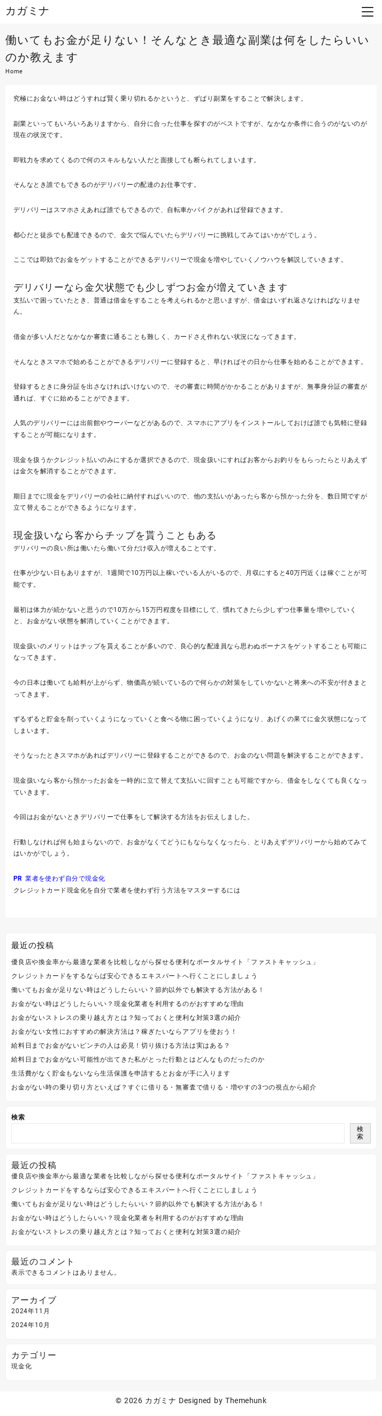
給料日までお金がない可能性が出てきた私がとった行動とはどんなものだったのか (138, 1059)
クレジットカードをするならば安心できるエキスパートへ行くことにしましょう (134, 976)
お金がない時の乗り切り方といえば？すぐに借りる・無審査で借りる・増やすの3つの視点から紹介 (164, 1087)
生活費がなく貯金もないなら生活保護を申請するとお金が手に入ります (121, 1073)
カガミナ (27, 10)
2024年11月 (30, 1311)
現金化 (21, 1366)
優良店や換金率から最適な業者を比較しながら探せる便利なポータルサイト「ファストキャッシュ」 (165, 962)
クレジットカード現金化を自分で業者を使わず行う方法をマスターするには (126, 890)
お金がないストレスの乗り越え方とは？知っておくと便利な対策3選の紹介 (126, 1017)
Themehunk (245, 1400)
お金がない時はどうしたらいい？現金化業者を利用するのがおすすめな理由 (127, 1004)
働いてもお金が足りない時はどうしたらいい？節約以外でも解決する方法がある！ (138, 990)
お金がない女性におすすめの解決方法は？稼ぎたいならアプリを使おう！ (124, 1031)
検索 (18, 1117)
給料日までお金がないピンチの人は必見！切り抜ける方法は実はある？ (121, 1045)
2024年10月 (30, 1325)
